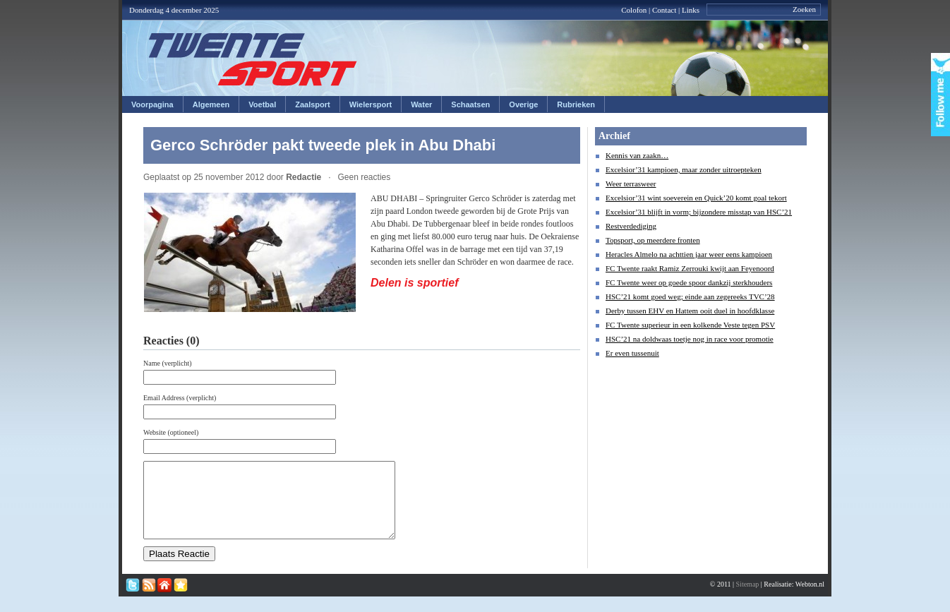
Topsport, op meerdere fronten (653, 240)
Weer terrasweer (631, 183)
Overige (523, 104)
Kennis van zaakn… (637, 155)
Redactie (303, 177)
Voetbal (262, 104)
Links (690, 10)
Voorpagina (152, 104)
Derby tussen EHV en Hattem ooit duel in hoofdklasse (690, 310)
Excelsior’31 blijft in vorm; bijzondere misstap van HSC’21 (699, 212)
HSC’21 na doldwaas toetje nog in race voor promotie (690, 339)
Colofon (634, 10)
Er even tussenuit (632, 353)
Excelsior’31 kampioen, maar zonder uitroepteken (684, 169)
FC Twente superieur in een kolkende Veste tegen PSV (690, 324)
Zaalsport (312, 104)
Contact (664, 10)
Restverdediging (631, 226)
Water (421, 104)
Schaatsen (470, 104)
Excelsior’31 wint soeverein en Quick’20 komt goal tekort (696, 197)
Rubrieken (576, 104)
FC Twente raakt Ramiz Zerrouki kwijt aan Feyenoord (690, 268)
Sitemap (747, 599)
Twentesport (253, 59)
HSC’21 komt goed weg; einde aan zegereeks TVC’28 (690, 296)
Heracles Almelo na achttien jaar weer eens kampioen (689, 254)
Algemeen (211, 104)
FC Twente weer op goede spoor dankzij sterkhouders (689, 282)
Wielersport (370, 104)
